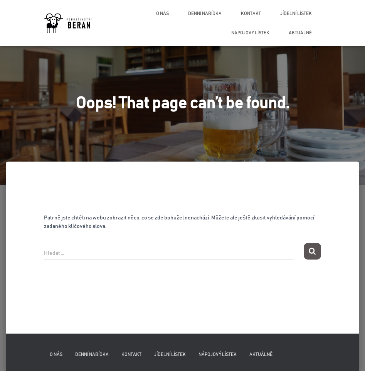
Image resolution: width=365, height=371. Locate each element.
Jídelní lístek (296, 13)
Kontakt (251, 13)
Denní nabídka (205, 13)
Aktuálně (300, 32)
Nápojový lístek (250, 32)
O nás (162, 13)
